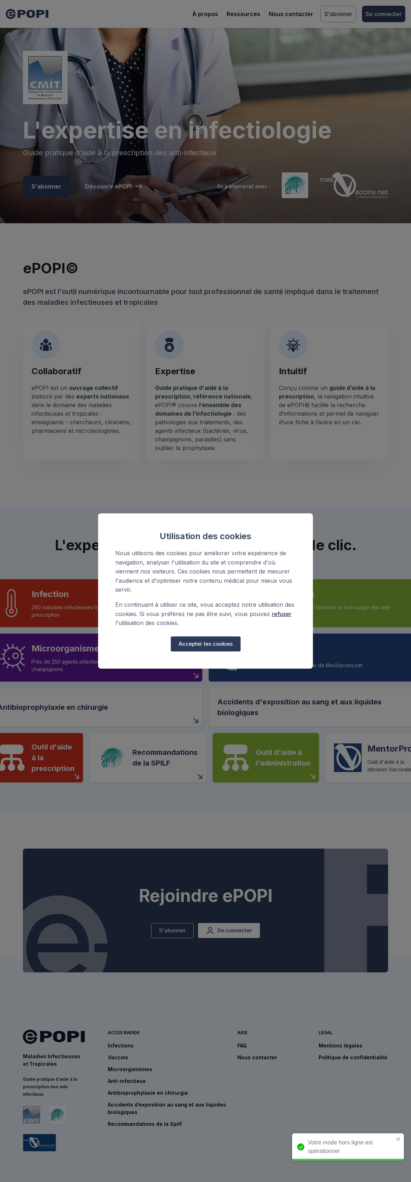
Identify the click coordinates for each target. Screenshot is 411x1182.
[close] (402, 1139)
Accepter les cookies (206, 643)
